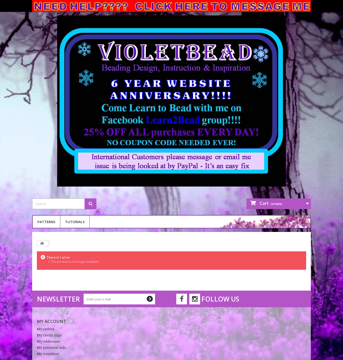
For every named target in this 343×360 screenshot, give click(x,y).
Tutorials (75, 221)
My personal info (51, 348)
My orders (45, 329)
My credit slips (49, 335)
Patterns (46, 221)
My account (51, 321)
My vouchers (48, 354)
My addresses (48, 341)
